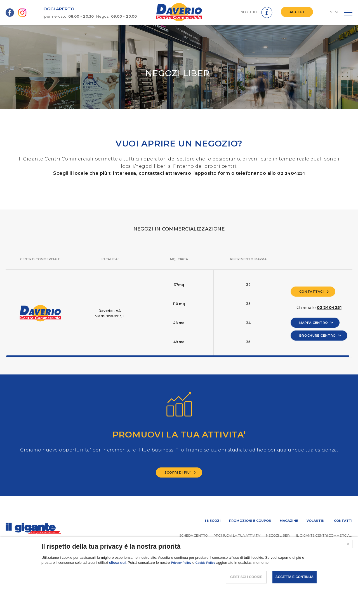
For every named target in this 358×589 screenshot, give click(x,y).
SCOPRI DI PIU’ (180, 472)
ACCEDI (295, 12)
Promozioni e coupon (250, 521)
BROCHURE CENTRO (320, 336)
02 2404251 (291, 173)
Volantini (316, 521)
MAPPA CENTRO (316, 322)
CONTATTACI (313, 291)
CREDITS (344, 571)
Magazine (289, 521)
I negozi (213, 521)
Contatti (343, 521)
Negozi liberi (278, 535)
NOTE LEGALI (244, 571)
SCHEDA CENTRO (193, 535)
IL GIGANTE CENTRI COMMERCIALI (324, 535)
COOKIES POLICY (314, 571)
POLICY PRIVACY (277, 571)
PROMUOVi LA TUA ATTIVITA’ (236, 535)
